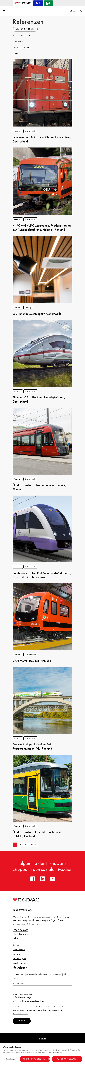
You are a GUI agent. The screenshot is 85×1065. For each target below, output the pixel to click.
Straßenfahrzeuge (22, 997)
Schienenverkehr (21, 35)
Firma (15, 53)
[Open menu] (4, 11)
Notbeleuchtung (21, 47)
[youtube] (52, 879)
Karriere (16, 953)
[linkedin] (42, 879)
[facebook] (33, 879)
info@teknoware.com (22, 934)
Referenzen (17, 131)
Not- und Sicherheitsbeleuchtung (28, 1000)
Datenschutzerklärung (20, 1014)
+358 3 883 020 (20, 930)
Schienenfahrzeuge (22, 993)
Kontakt (16, 945)
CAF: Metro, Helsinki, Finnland (32, 661)
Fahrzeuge (18, 41)
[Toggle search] (81, 11)
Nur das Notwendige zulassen (36, 1059)
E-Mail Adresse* (20, 983)
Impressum (42, 1038)
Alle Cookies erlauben (67, 1059)
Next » (33, 844)
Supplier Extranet (20, 962)
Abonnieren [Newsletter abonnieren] (21, 1021)
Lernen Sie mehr (57, 1052)
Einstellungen (10, 1059)
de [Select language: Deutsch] (74, 11)
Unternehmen (19, 949)
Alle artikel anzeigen (25, 29)
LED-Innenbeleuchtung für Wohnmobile (37, 314)
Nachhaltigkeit (19, 958)
